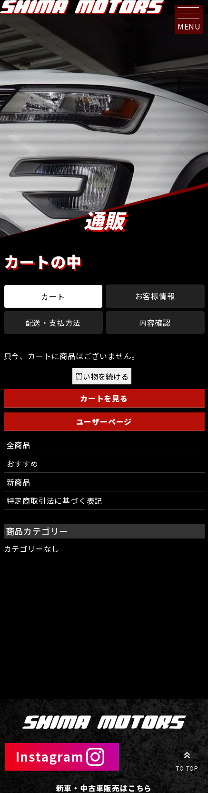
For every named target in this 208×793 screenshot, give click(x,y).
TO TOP (187, 759)
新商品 (18, 482)
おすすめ (23, 463)
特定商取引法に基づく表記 (55, 500)
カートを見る (104, 398)
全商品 (18, 444)
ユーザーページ (104, 421)
